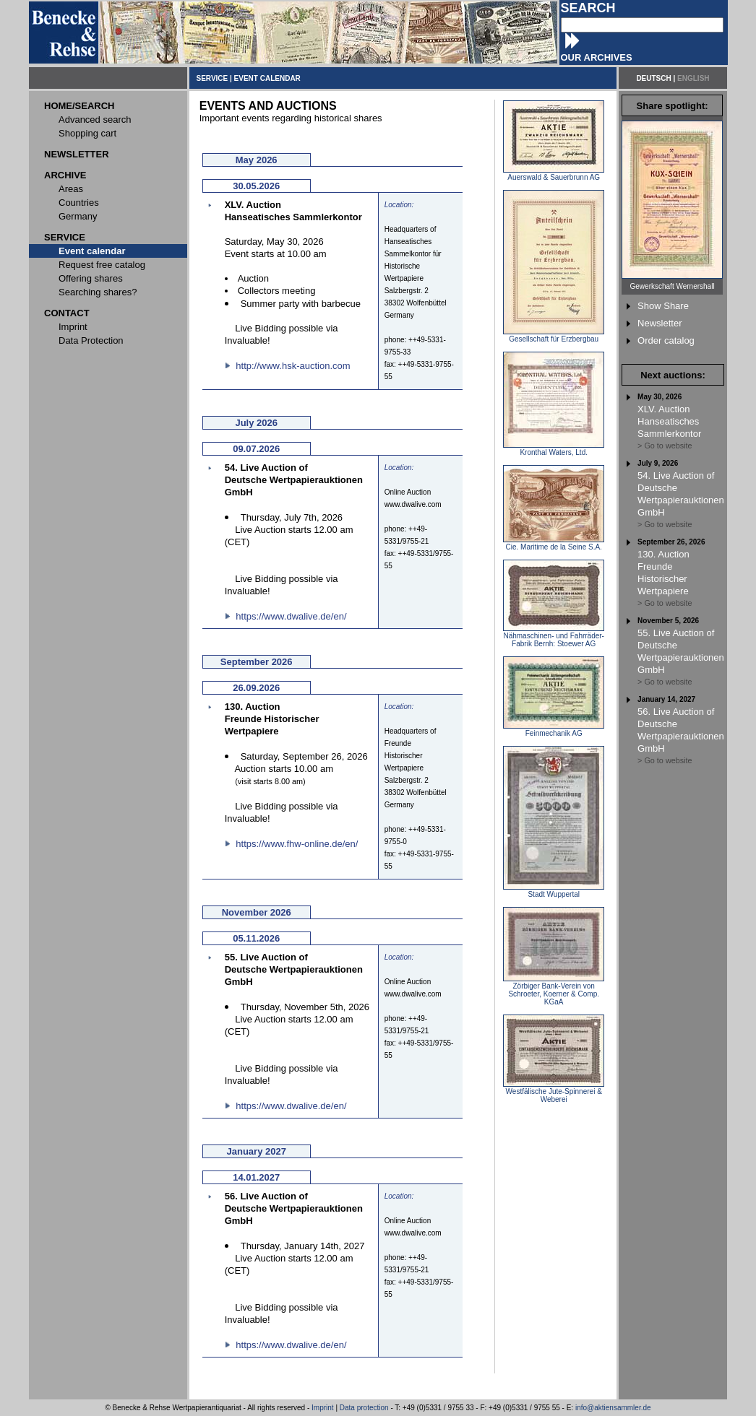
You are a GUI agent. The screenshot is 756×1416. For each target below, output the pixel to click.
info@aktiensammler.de (613, 1408)
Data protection (364, 1408)
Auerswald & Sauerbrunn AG (553, 174)
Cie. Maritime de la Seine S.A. (553, 544)
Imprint (323, 1408)
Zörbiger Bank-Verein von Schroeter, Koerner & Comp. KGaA (553, 991)
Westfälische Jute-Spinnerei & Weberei (553, 1092)
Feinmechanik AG (553, 730)
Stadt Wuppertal (553, 891)
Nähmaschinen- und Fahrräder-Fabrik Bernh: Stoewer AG (553, 636)
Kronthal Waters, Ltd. (553, 449)
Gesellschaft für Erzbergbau (553, 336)
